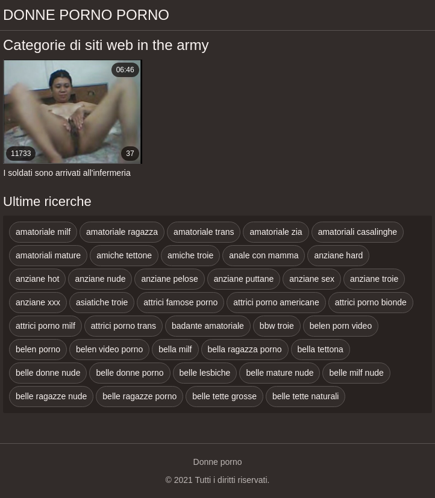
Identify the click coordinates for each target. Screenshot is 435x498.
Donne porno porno (86, 15)
